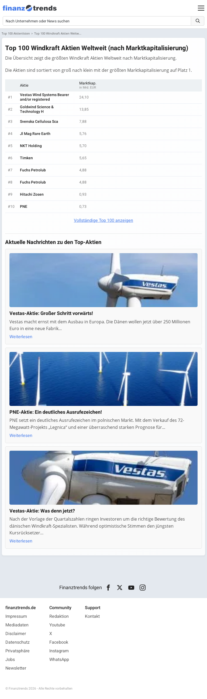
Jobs (10, 659)
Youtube (57, 625)
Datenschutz (17, 642)
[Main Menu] (201, 8)
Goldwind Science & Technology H (37, 109)
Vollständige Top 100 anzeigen (103, 220)
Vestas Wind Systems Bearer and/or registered (44, 97)
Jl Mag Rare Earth (35, 134)
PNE (23, 206)
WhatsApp (59, 659)
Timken (26, 158)
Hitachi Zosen (32, 194)
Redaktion (59, 616)
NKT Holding (31, 146)
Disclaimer (15, 633)
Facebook (58, 642)
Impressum (16, 616)
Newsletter (15, 668)
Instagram (59, 651)
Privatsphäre (17, 651)
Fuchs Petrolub (33, 170)
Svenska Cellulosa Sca (39, 121)
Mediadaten (17, 625)
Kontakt (92, 616)
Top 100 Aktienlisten (16, 33)
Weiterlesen (20, 337)
